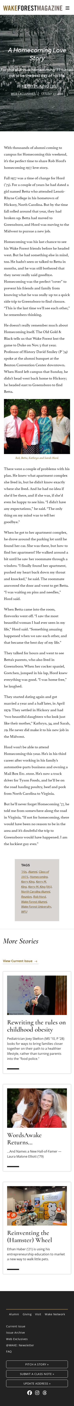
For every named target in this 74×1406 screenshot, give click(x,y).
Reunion (26, 897)
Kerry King (27, 881)
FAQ (9, 1351)
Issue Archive (15, 1332)
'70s (24, 872)
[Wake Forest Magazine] (32, 7)
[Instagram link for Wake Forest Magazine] (38, 1392)
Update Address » (37, 1383)
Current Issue (15, 1326)
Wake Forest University (36, 906)
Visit (38, 1314)
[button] (67, 8)
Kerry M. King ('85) (40, 887)
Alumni (32, 872)
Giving (27, 1314)
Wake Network (55, 1314)
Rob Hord (39, 897)
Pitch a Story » (37, 1364)
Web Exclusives (23, 94)
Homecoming (39, 877)
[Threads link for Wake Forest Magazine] (45, 1392)
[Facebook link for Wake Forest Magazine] (30, 1392)
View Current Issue (17, 961)
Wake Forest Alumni (34, 902)
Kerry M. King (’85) (39, 86)
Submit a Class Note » (37, 1374)
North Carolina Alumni (35, 891)
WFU (24, 912)
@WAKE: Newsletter (20, 1345)
